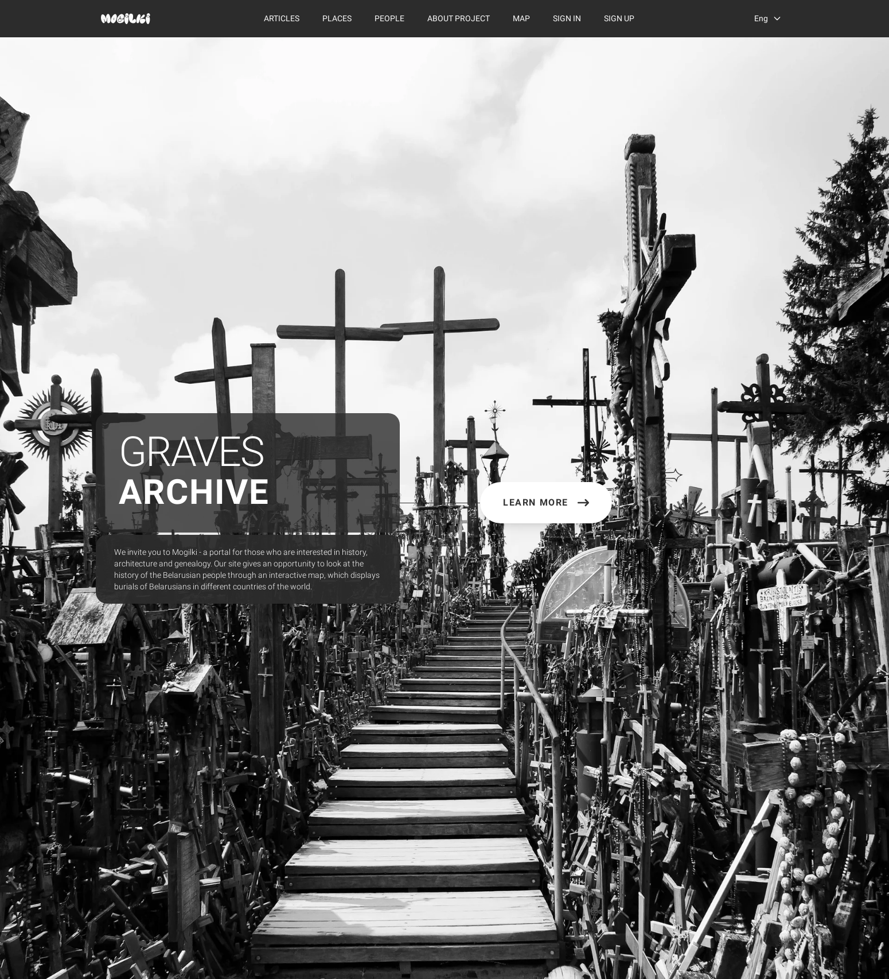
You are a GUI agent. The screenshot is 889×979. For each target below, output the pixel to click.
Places (337, 18)
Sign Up (619, 18)
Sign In (567, 18)
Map (521, 18)
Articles (281, 18)
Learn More (546, 502)
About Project (458, 18)
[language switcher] (768, 18)
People (389, 18)
